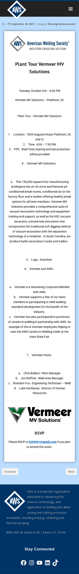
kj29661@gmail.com (42, 442)
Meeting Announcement (62, 23)
